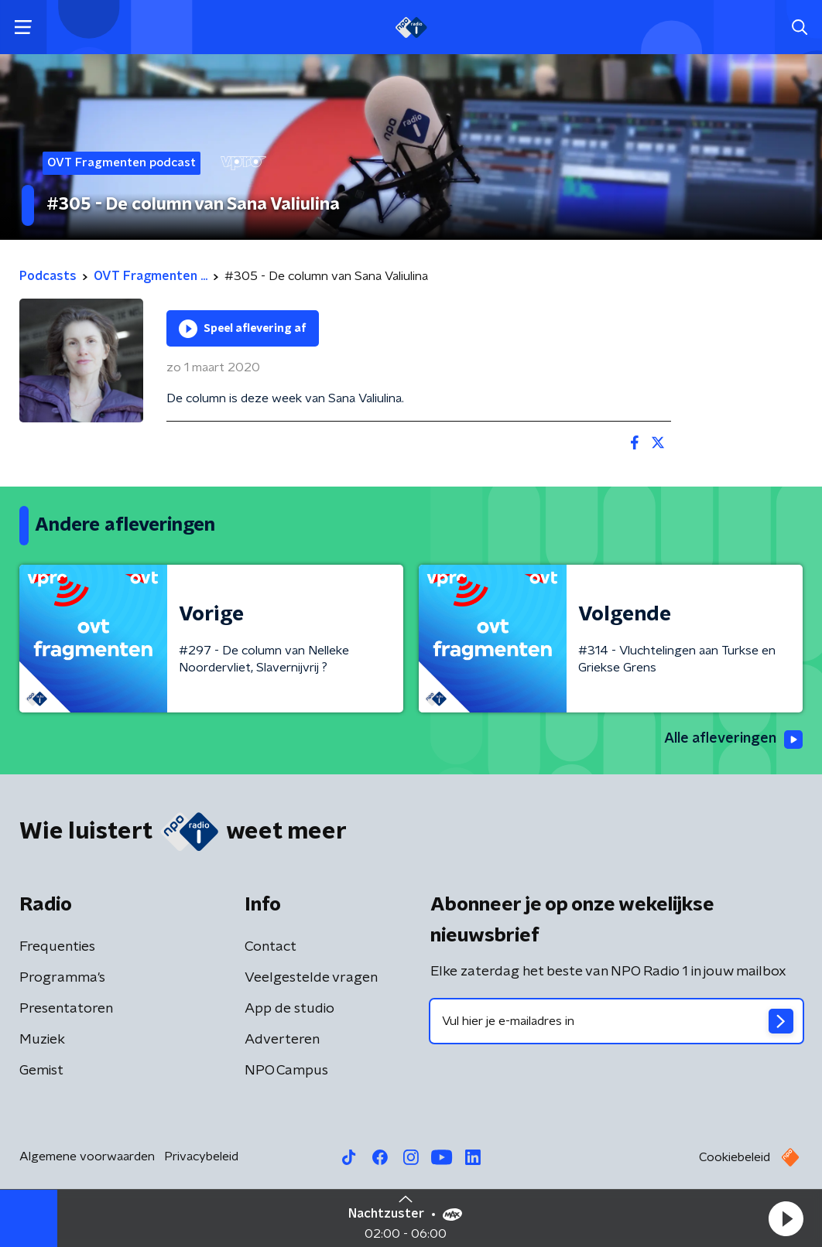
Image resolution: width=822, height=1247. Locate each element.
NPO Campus (286, 1071)
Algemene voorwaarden (87, 1156)
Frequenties (57, 947)
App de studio (289, 1009)
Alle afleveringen (733, 739)
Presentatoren (66, 1009)
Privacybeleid (201, 1156)
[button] (785, 1218)
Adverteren (282, 1040)
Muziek (42, 1040)
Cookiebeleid (734, 1157)
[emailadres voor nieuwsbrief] (616, 1021)
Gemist (41, 1071)
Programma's (62, 978)
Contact (270, 947)
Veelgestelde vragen (311, 978)
